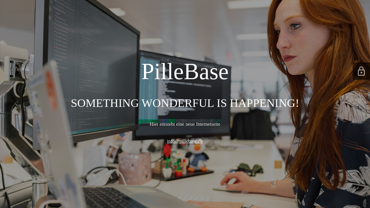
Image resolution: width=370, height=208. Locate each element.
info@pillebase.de (185, 141)
